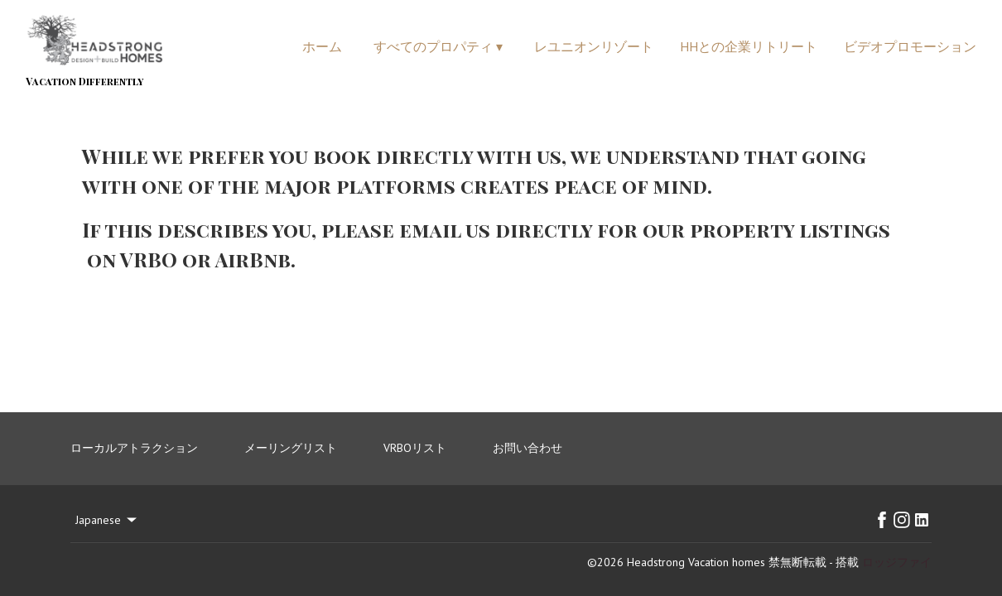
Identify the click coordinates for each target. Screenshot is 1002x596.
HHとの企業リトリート (748, 46)
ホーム (322, 46)
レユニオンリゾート (593, 46)
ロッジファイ (897, 562)
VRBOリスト (414, 447)
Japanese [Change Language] (107, 519)
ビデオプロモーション (910, 46)
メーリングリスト (290, 447)
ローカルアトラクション (134, 447)
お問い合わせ (527, 447)
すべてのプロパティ (438, 46)
